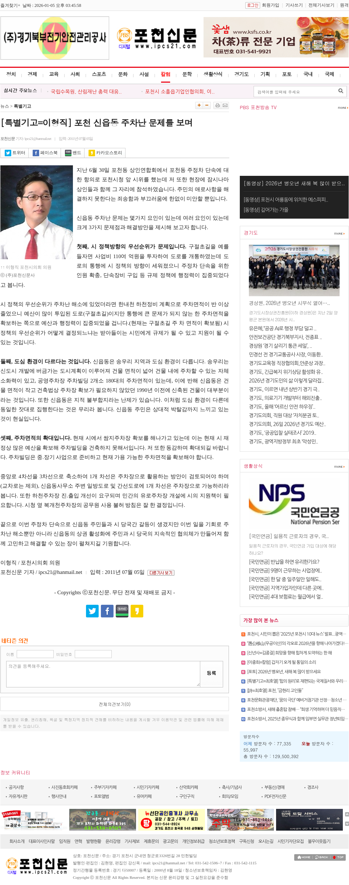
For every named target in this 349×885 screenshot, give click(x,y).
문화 (122, 74)
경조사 (313, 787)
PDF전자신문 (275, 796)
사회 (75, 74)
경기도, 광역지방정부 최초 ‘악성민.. (283, 441)
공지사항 (16, 787)
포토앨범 (101, 796)
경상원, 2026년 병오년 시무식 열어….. (289, 302)
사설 (144, 74)
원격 (344, 5)
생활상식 (213, 74)
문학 (187, 74)
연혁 (78, 841)
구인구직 (186, 796)
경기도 (241, 74)
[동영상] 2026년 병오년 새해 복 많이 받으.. (294, 183)
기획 (265, 74)
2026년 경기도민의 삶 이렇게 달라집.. (286, 380)
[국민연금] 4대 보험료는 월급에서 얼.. (286, 596)
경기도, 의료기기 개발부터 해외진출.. (285, 398)
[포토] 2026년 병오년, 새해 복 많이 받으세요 (284, 672)
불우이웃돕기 (319, 841)
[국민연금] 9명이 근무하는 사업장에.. (285, 570)
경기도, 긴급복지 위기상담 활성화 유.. (286, 372)
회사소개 (16, 841)
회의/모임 (230, 796)
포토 (286, 74)
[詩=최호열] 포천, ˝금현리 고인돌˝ (275, 690)
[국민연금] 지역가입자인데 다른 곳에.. (286, 588)
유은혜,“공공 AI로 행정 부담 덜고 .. (282, 328)
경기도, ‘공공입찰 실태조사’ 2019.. (282, 432)
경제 (32, 74)
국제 (329, 74)
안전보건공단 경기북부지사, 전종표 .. (285, 337)
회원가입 (270, 5)
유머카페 (144, 796)
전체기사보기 (321, 5)
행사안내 (59, 796)
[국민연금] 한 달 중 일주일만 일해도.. (285, 579)
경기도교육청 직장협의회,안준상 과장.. (287, 363)
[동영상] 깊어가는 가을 (265, 209)
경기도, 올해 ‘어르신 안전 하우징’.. (282, 406)
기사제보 (131, 841)
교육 (53, 74)
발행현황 (93, 841)
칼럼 (165, 74)
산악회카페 (188, 787)
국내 (308, 74)
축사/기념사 (232, 787)
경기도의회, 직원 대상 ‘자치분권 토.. (284, 415)
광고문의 (170, 841)
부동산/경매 (274, 787)
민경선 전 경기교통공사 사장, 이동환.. (286, 354)
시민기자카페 (148, 787)
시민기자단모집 (291, 841)
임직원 (64, 841)
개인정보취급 (193, 841)
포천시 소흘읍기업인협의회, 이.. (180, 91)
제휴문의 (151, 841)
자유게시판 (18, 796)
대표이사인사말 (42, 841)
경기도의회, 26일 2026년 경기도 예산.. (287, 424)
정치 (11, 74)
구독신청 (246, 841)
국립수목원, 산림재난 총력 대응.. (86, 91)
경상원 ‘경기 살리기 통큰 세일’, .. (280, 345)
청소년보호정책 (222, 841)
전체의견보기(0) (115, 704)
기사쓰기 (294, 5)
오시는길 (265, 841)
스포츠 (99, 74)
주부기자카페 (105, 787)
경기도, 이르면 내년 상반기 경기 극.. (284, 389)
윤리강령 (112, 841)
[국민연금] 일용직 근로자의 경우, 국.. (289, 535)
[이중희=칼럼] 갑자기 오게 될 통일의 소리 (281, 662)
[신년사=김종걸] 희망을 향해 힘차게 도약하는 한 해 (289, 653)
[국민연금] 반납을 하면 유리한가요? (284, 562)
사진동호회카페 (65, 787)
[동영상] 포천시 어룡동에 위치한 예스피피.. (285, 199)
